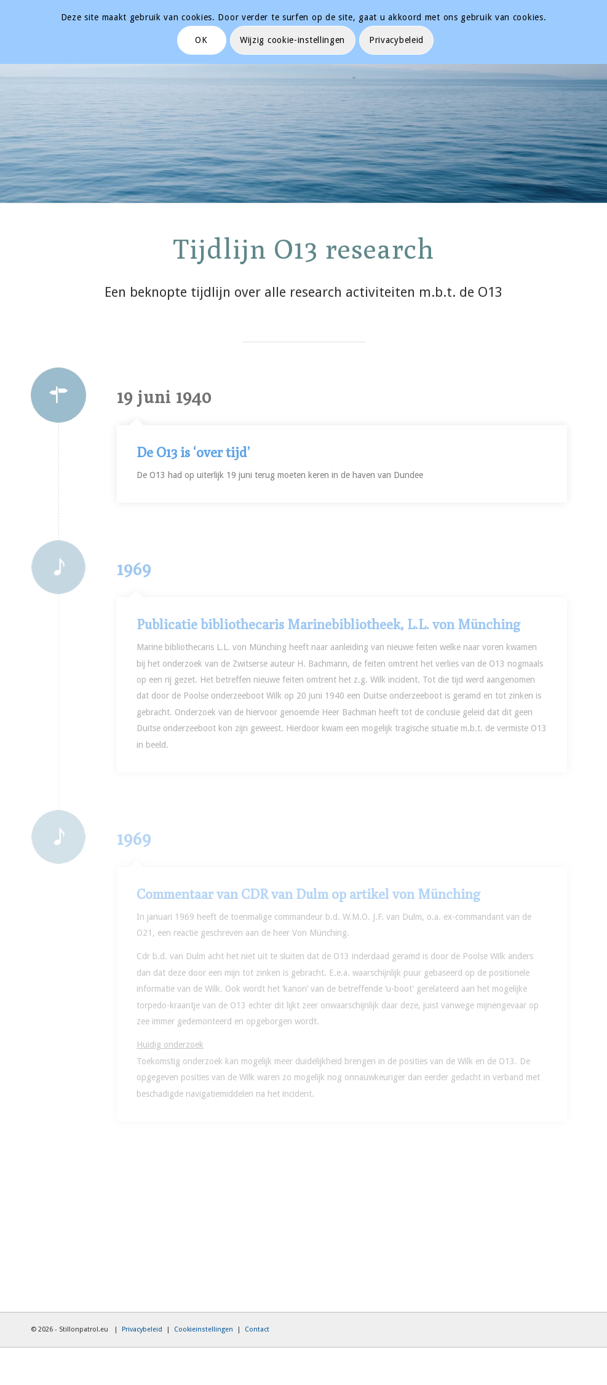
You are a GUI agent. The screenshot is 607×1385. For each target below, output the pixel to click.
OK (201, 40)
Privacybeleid (142, 1329)
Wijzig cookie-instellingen (292, 40)
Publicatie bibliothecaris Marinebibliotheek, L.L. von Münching (328, 624)
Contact (257, 1329)
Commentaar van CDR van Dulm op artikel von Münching (308, 894)
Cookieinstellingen (203, 1329)
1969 (134, 569)
